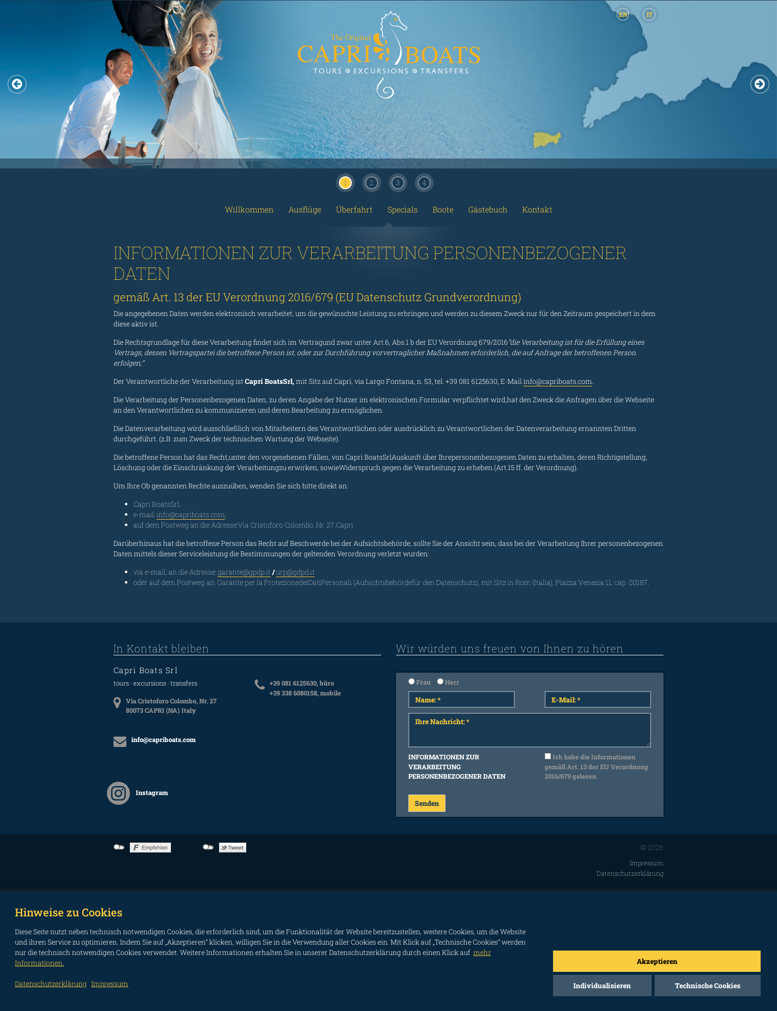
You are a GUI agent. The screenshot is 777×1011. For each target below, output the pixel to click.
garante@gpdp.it (244, 572)
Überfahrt (354, 209)
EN (623, 14)
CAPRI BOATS (388, 65)
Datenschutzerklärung (630, 873)
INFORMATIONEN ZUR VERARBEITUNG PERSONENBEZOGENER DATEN (456, 766)
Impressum (647, 862)
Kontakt (537, 209)
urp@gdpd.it (295, 572)
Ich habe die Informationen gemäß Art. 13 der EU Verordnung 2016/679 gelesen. (596, 766)
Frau (419, 682)
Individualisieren (602, 985)
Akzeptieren (657, 961)
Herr (448, 682)
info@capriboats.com (557, 381)
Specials (403, 209)
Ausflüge (304, 209)
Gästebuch (487, 209)
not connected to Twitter (208, 847)
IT (650, 14)
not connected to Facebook (119, 847)
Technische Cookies (707, 985)
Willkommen (249, 209)
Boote (443, 209)
